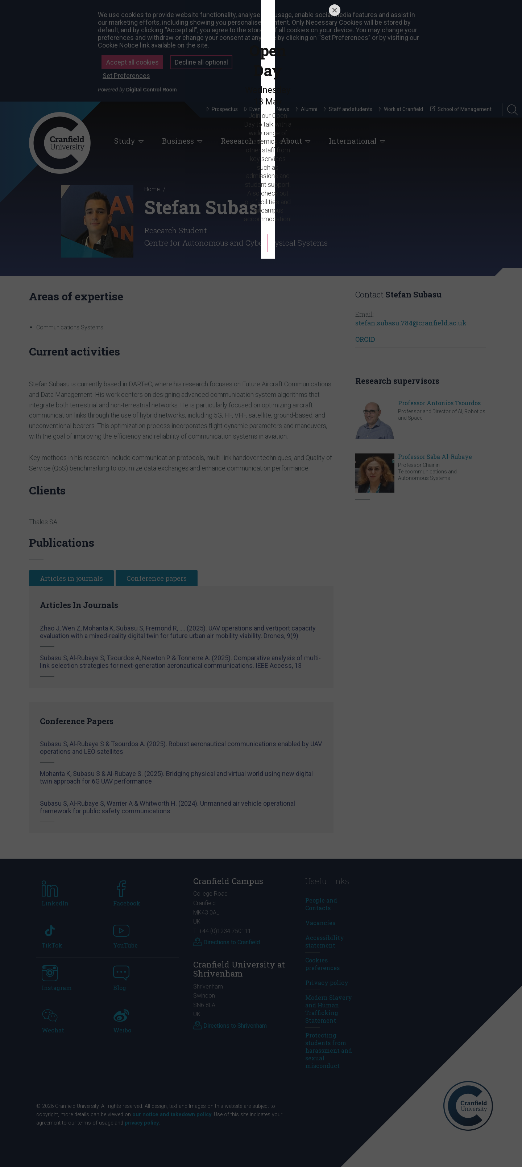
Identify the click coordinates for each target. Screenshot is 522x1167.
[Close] (334, 495)
